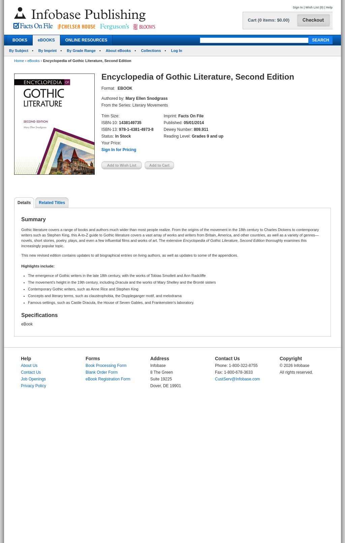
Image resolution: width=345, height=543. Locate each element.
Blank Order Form (102, 372)
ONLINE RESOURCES (86, 40)
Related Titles (52, 202)
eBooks (33, 61)
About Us (29, 365)
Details (24, 202)
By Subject (18, 51)
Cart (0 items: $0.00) (268, 20)
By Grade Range (81, 51)
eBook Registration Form (108, 379)
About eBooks (118, 51)
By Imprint (47, 51)
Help (329, 7)
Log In (176, 51)
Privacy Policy (33, 385)
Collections (151, 51)
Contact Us (31, 372)
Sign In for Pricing (118, 149)
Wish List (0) (314, 7)
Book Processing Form (106, 365)
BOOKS (19, 40)
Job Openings (33, 379)
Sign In (298, 7)
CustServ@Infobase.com (237, 379)
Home (19, 61)
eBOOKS (46, 40)
